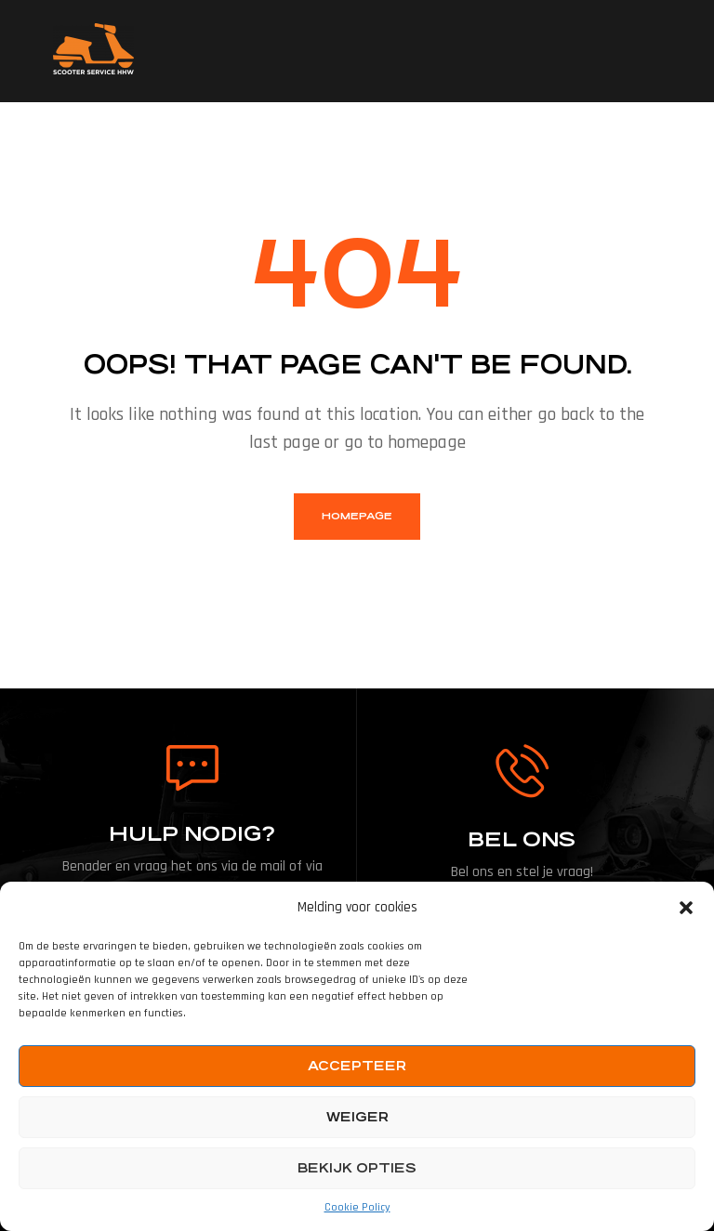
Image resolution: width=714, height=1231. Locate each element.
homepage (357, 516)
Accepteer (357, 1065)
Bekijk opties (357, 1167)
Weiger (357, 1116)
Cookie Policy (357, 1207)
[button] (686, 907)
